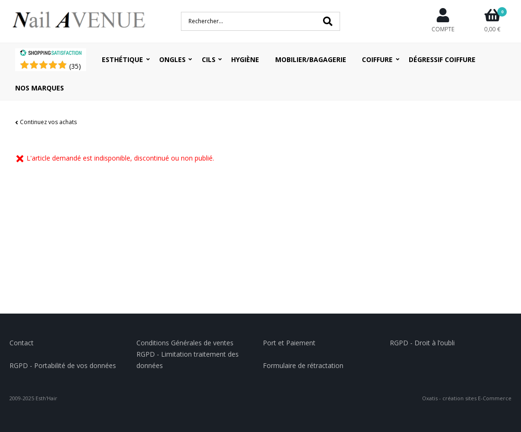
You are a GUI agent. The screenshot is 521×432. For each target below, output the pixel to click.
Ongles (172, 59)
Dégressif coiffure (442, 59)
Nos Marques (39, 87)
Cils (209, 59)
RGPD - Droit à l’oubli (422, 342)
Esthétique (122, 59)
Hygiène (245, 59)
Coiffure (377, 59)
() (75, 66)
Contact (21, 342)
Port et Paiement (289, 342)
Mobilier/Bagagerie (310, 59)
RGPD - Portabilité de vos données (62, 365)
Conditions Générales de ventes (185, 342)
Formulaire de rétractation (303, 365)
